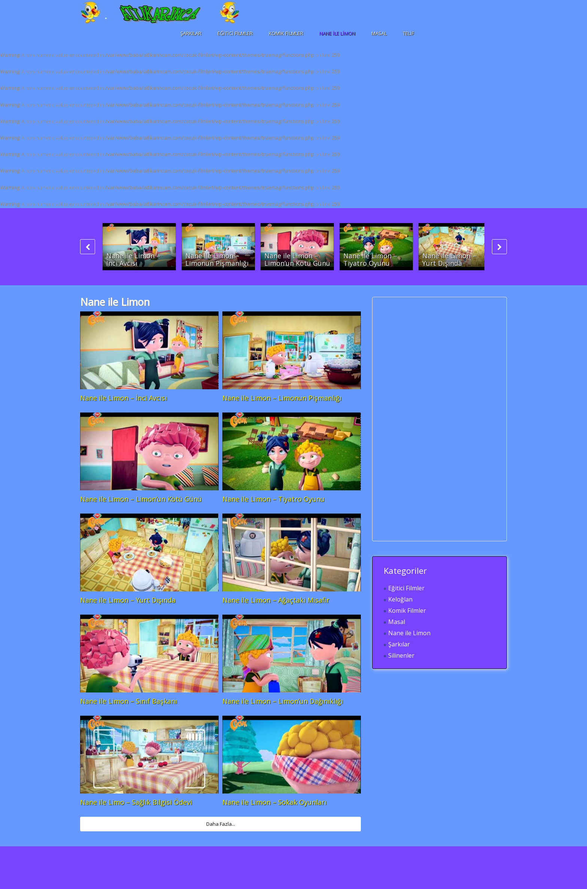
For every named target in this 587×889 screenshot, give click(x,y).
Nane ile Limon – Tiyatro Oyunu (370, 259)
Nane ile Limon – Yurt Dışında (449, 259)
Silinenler (401, 655)
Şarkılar (190, 33)
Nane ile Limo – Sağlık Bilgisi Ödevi (136, 802)
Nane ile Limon (337, 33)
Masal (379, 33)
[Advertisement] (440, 419)
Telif (408, 33)
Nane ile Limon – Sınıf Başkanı (128, 701)
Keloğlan (400, 599)
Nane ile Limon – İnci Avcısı (133, 259)
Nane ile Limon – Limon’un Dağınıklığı (282, 701)
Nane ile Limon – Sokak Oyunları (274, 802)
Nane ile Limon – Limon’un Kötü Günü (297, 259)
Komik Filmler (286, 33)
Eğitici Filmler (235, 33)
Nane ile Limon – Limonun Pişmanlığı (217, 259)
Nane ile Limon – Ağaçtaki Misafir (275, 600)
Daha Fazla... (220, 824)
